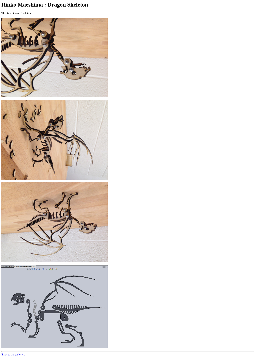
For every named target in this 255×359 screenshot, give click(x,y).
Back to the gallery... (13, 354)
